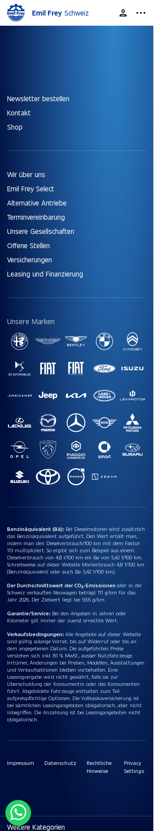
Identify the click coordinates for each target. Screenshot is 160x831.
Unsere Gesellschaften (40, 231)
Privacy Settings (134, 766)
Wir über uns (26, 174)
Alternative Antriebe (37, 202)
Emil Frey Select (30, 188)
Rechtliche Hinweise (99, 766)
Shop (15, 126)
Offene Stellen (28, 245)
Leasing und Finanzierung (45, 273)
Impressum (20, 762)
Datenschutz (60, 762)
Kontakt (19, 112)
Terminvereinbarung (36, 217)
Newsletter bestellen (38, 98)
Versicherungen (29, 259)
